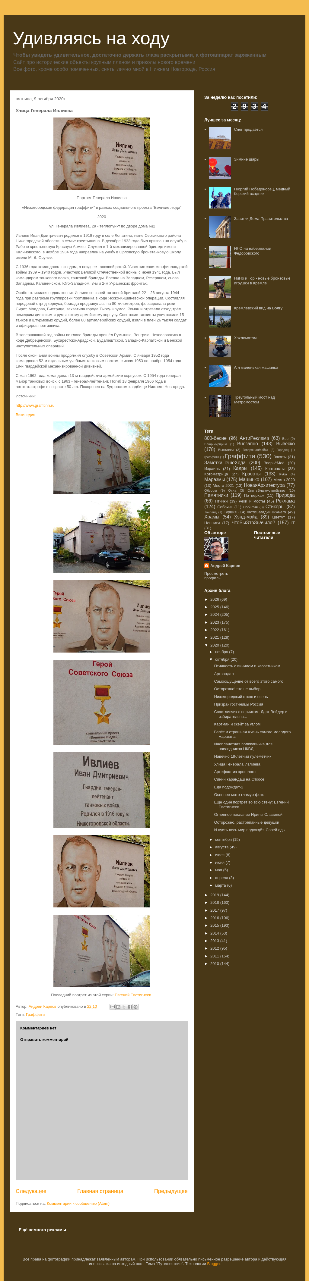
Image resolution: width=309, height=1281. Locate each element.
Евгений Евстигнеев (133, 995)
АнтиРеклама (254, 438)
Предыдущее (171, 1191)
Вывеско (285, 443)
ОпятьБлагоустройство (266, 490)
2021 (215, 637)
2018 (215, 902)
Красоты (251, 473)
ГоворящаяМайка (255, 450)
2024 (215, 614)
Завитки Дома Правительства (261, 218)
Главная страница (100, 1191)
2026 (215, 599)
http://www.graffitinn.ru (35, 405)
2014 (215, 933)
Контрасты (275, 468)
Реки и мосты (252, 501)
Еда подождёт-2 (228, 787)
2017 (215, 910)
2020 (215, 645)
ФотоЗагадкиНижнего (266, 512)
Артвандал (224, 674)
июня (220, 862)
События (250, 507)
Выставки (226, 450)
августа (222, 847)
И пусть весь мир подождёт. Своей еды (249, 830)
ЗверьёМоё (274, 463)
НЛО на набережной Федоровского (252, 250)
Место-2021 (223, 485)
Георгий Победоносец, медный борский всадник (262, 191)
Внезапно (247, 443)
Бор (285, 438)
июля (220, 855)
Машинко (249, 479)
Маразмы (214, 479)
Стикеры (275, 506)
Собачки (224, 507)
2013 (215, 940)
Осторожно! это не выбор (237, 689)
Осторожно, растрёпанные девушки (246, 822)
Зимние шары (246, 159)
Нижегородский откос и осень (241, 696)
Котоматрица (216, 474)
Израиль (212, 468)
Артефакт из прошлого (234, 771)
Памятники (216, 495)
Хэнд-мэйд (246, 516)
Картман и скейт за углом (237, 724)
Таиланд (210, 512)
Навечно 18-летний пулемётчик (242, 756)
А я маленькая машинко (256, 367)
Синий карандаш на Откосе (239, 779)
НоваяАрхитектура (264, 485)
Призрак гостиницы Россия (238, 704)
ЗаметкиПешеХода (225, 462)
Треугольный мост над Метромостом (254, 399)
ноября (222, 652)
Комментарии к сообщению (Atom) (78, 1203)
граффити (211, 457)
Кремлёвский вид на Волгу (258, 308)
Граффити (35, 1014)
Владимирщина (215, 444)
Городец (283, 450)
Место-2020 (284, 480)
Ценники (212, 523)
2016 (215, 918)
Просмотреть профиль (216, 575)
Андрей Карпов (225, 565)
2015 (215, 925)
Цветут (278, 517)
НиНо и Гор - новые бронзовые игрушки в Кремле (262, 280)
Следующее (31, 1191)
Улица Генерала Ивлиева (237, 764)
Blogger (213, 1263)
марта (221, 885)
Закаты (279, 457)
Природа (285, 495)
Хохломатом (245, 338)
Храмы (211, 516)
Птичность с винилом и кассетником (247, 666)
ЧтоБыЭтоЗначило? (253, 522)
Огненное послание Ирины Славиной (248, 814)
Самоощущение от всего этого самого (248, 681)
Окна (232, 490)
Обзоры (210, 490)
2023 (215, 622)
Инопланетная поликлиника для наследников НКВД (243, 746)
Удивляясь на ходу (91, 38)
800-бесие (215, 438)
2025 (215, 607)
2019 (215, 895)
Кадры (240, 468)
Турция (230, 512)
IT (293, 523)
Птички (221, 501)
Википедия (25, 414)
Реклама (285, 500)
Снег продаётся (248, 129)
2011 (215, 956)
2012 (215, 948)
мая (219, 870)
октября (223, 659)
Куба (283, 474)
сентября (224, 839)
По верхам (254, 495)
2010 (215, 963)
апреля (222, 877)
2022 (215, 630)
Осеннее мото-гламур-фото (239, 794)
